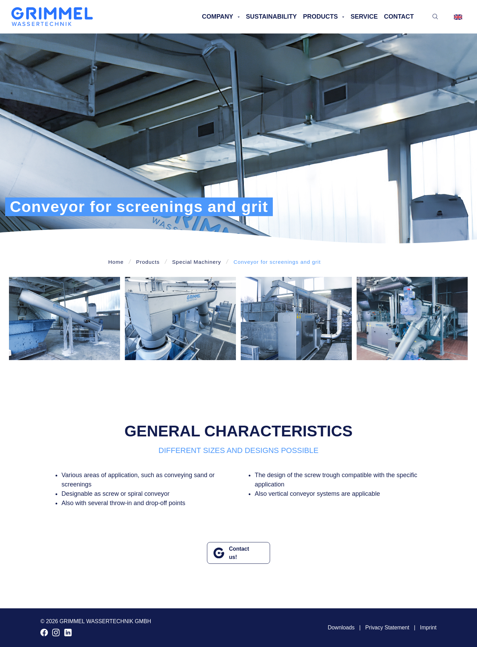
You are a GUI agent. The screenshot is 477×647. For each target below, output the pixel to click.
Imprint (428, 627)
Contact (399, 16)
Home (116, 262)
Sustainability (271, 16)
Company (217, 16)
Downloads (341, 627)
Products (320, 16)
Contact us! (239, 553)
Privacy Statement (387, 627)
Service (364, 16)
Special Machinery (196, 262)
